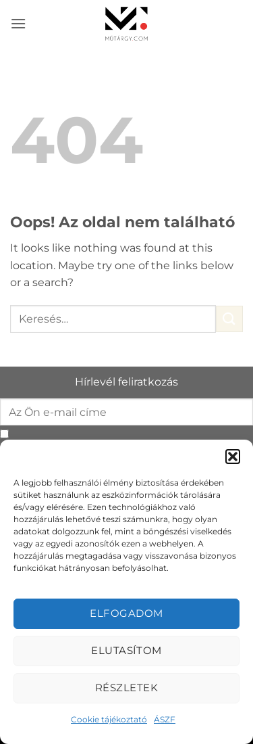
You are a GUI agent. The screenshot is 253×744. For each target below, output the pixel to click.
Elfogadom (126, 613)
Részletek (126, 687)
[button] (233, 456)
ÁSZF (164, 719)
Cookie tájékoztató (109, 719)
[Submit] (229, 319)
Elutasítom (126, 650)
